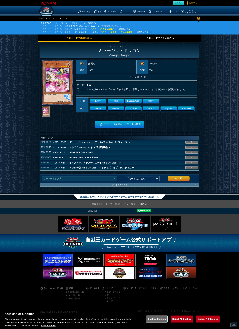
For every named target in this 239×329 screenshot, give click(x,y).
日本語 (98, 101)
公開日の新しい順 (76, 292)
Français (133, 108)
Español (168, 108)
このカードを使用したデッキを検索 (116, 32)
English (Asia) (133, 101)
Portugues (186, 108)
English (98, 108)
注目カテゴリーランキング (112, 299)
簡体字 (151, 101)
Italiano (151, 108)
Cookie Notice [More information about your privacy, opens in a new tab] (48, 325)
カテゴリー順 (74, 295)
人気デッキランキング (112, 293)
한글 (116, 101)
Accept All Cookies (208, 319)
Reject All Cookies (182, 319)
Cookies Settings (157, 319)
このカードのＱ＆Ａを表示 (102, 29)
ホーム (41, 18)
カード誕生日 (74, 298)
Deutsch (116, 108)
